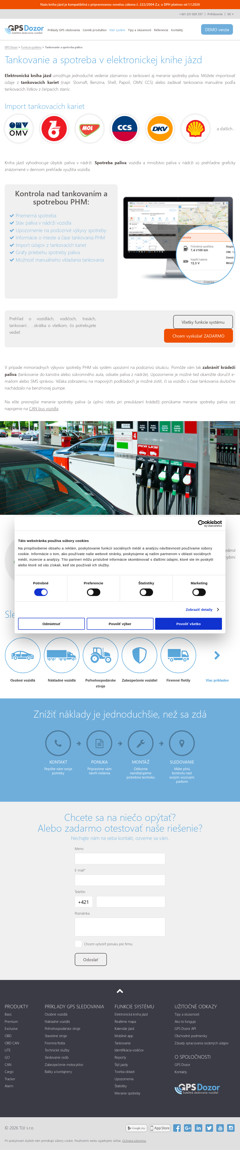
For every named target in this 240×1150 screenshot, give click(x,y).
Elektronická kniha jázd (131, 1014)
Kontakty (177, 30)
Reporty (120, 1057)
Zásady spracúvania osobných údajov (202, 1043)
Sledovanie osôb (56, 1057)
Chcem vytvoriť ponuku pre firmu (108, 944)
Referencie (161, 30)
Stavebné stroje (56, 1035)
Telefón (80, 891)
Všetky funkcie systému (203, 322)
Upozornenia (124, 1078)
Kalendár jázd (124, 1028)
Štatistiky (121, 1085)
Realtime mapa (125, 1021)
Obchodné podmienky (191, 1035)
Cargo (9, 1071)
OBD (8, 1035)
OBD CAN (12, 1043)
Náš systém (117, 30)
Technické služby (57, 1050)
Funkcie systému (31, 47)
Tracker (10, 1078)
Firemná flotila (55, 1043)
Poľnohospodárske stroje (62, 1028)
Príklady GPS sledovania (64, 30)
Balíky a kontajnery (58, 1071)
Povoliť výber (120, 624)
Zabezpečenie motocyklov (64, 1064)
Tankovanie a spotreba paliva (63, 47)
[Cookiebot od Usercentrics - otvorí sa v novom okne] (201, 523)
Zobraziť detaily (199, 610)
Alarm (9, 1085)
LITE (8, 1050)
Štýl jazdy (121, 1064)
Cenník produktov (95, 30)
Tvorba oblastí (125, 1071)
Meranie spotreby (127, 1093)
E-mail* (80, 870)
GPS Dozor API (185, 1028)
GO (7, 1057)
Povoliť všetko (188, 624)
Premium (11, 1021)
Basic (8, 1014)
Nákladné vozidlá (57, 1021)
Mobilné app (124, 1035)
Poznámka (82, 913)
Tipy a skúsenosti (139, 30)
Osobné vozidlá (56, 1014)
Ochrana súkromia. (134, 1140)
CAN (8, 1064)
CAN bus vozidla (43, 408)
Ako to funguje (185, 1021)
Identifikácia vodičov (129, 1050)
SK (230, 14)
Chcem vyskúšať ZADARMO (198, 336)
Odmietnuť (51, 624)
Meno (79, 848)
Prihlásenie (215, 14)
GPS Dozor (11, 47)
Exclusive (11, 1028)
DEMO (217, 29)
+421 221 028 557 (191, 14)
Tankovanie (123, 1043)
